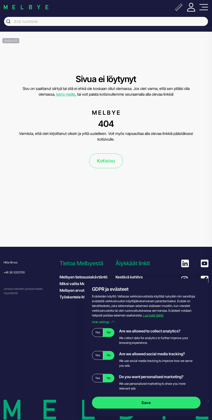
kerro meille (65, 94)
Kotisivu (106, 161)
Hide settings (103, 322)
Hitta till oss (11, 262)
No (109, 332)
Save (146, 402)
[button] (85, 263)
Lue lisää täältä (153, 315)
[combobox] (106, 21)
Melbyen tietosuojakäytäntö (83, 277)
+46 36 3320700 (14, 272)
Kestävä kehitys (129, 277)
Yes (97, 332)
